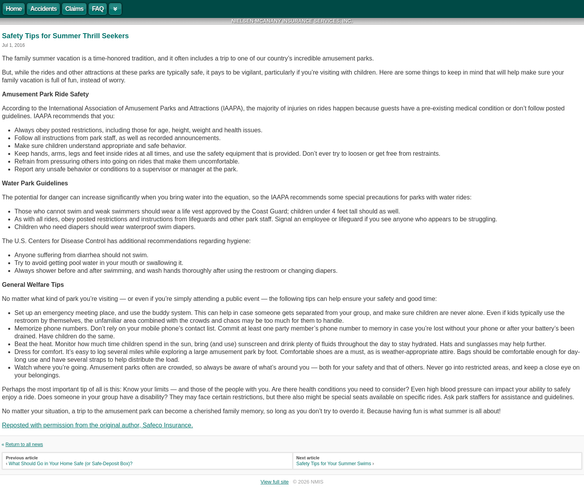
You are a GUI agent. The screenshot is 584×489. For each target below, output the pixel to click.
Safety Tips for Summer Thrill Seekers (65, 36)
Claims (74, 8)
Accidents (43, 8)
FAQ (98, 8)
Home (13, 8)
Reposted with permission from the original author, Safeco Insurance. (97, 425)
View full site (275, 482)
